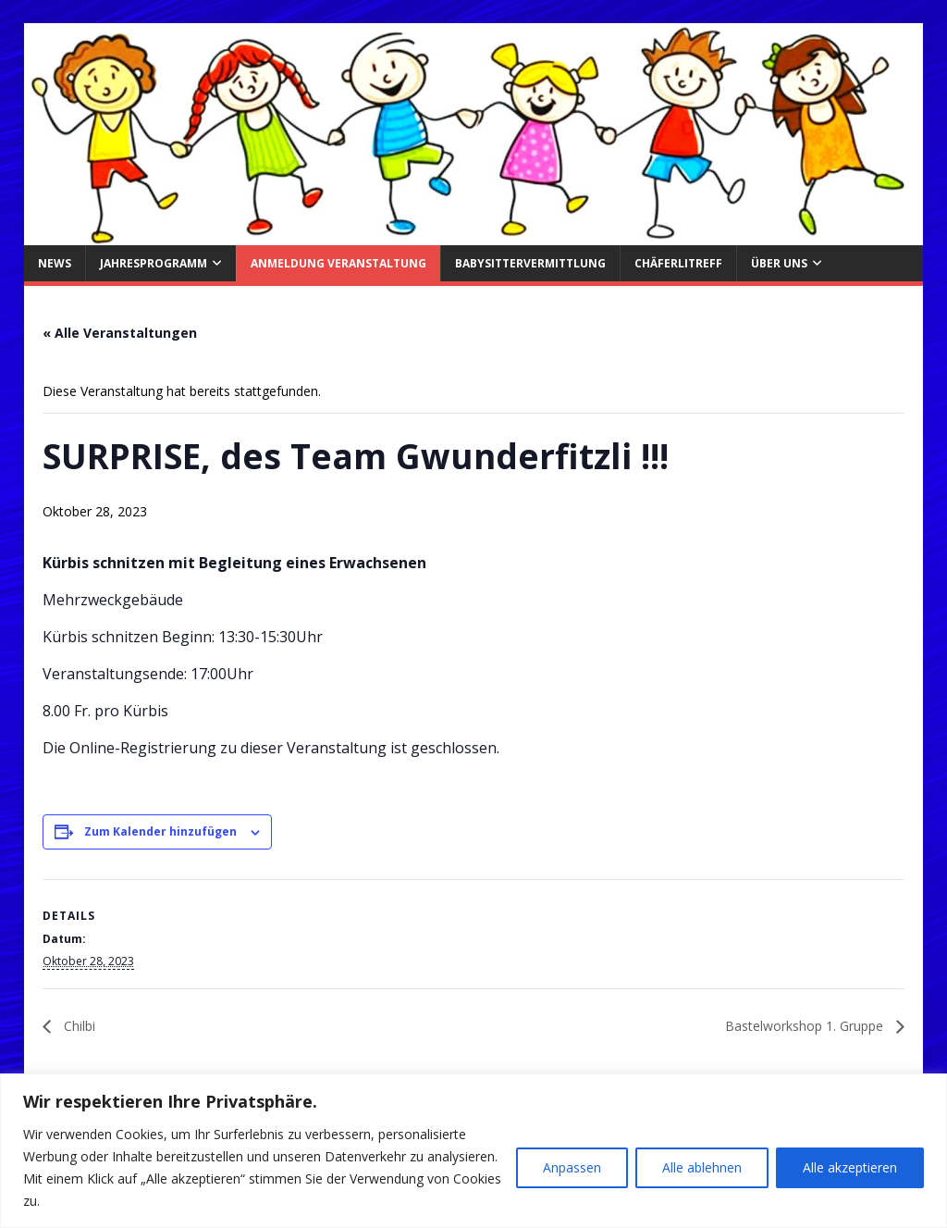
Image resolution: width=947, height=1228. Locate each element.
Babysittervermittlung (530, 263)
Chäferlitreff (678, 263)
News (54, 263)
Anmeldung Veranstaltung (338, 263)
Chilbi (77, 1026)
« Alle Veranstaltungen (120, 332)
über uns (779, 263)
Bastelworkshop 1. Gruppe (806, 1026)
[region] (473, 1150)
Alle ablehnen (702, 1167)
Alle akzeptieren (850, 1167)
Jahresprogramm (153, 263)
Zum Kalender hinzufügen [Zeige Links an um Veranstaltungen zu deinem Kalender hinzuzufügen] (160, 831)
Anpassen (572, 1167)
